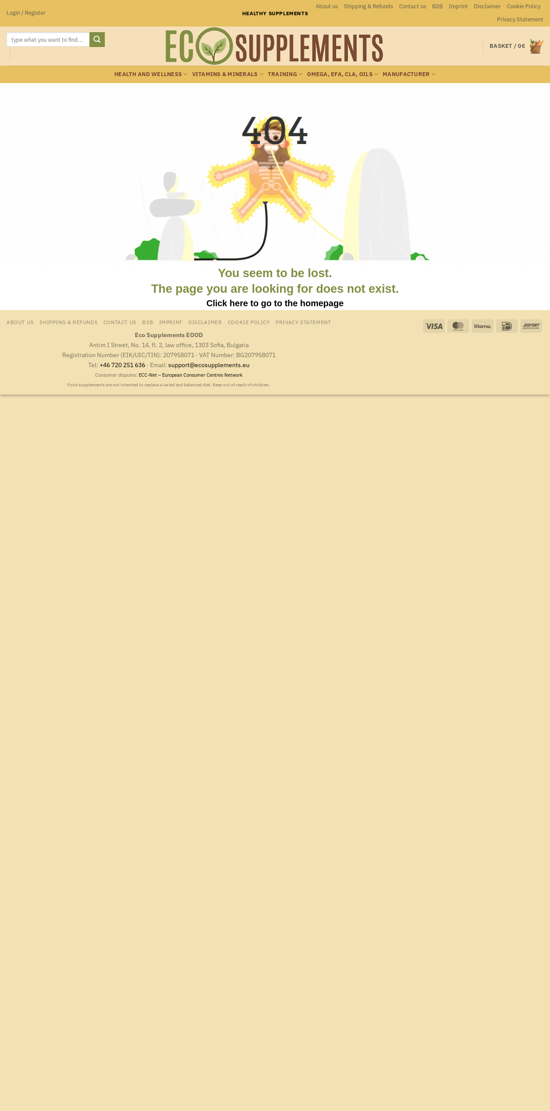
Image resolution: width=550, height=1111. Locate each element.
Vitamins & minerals (227, 74)
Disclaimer (487, 6)
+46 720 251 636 (122, 365)
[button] (26, 13)
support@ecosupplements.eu (209, 365)
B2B (437, 6)
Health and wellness (150, 74)
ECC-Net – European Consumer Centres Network (191, 375)
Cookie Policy (523, 6)
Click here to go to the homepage (275, 303)
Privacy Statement (520, 19)
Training (285, 74)
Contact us (412, 6)
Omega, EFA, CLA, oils (342, 74)
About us (327, 6)
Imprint (458, 6)
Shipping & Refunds (368, 6)
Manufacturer (409, 74)
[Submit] (97, 39)
